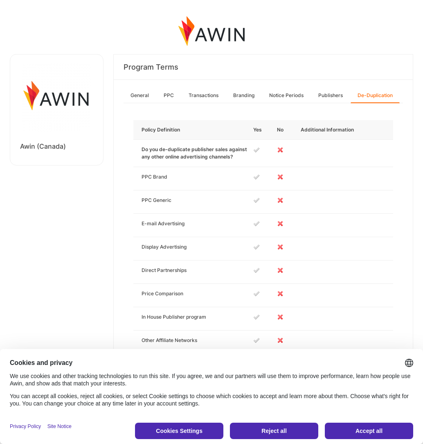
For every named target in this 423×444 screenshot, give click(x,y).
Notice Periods (286, 95)
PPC (169, 95)
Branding (243, 95)
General (139, 95)
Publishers (330, 95)
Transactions (203, 95)
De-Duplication (375, 95)
